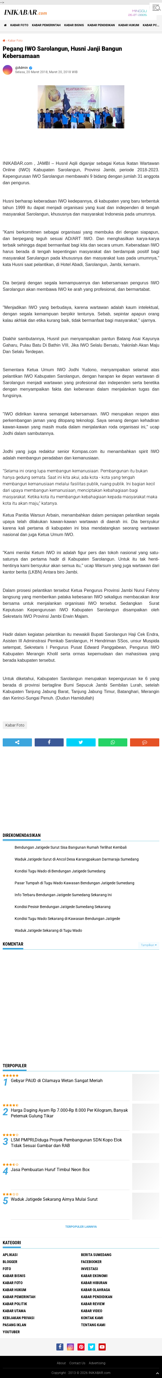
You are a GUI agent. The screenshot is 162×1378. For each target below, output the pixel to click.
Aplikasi (10, 1255)
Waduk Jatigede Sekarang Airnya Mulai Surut (54, 1199)
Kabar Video (91, 1311)
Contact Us (77, 1363)
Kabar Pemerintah (46, 25)
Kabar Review (93, 1304)
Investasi (89, 1269)
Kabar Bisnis (74, 25)
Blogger (10, 1262)
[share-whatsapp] (113, 742)
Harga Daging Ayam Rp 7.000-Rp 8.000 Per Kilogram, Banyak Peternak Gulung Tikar (69, 1113)
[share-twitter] (81, 742)
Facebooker (91, 1262)
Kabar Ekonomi (94, 1276)
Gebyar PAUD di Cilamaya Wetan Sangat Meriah (57, 1080)
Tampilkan (149, 945)
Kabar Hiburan (94, 1283)
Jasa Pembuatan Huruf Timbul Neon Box (50, 1169)
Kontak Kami (92, 1318)
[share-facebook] (49, 742)
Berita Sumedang (96, 1255)
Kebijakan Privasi (18, 1318)
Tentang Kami (93, 1325)
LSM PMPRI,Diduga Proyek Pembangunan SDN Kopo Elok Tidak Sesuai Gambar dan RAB (66, 1142)
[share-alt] (17, 742)
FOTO (7, 1269)
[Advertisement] (81, 787)
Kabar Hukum (128, 25)
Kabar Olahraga (95, 1290)
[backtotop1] (157, 1373)
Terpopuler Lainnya (81, 1227)
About (61, 1363)
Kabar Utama (14, 1311)
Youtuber (11, 1332)
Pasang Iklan (14, 1325)
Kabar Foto (19, 25)
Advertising (97, 1363)
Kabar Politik (15, 1304)
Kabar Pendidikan (101, 25)
